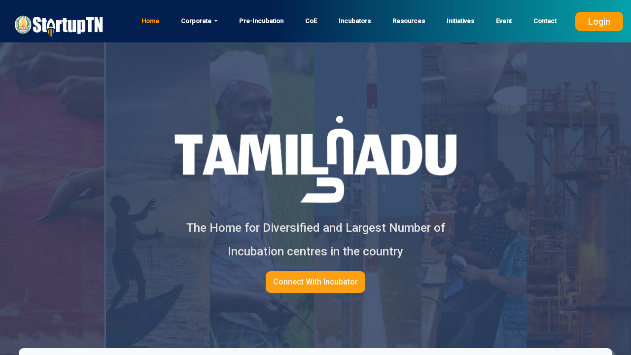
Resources (408, 21)
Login (599, 21)
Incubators (355, 21)
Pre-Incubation (261, 21)
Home (150, 21)
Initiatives (460, 21)
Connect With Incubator (315, 281)
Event (504, 21)
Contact (545, 21)
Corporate (197, 21)
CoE (311, 21)
